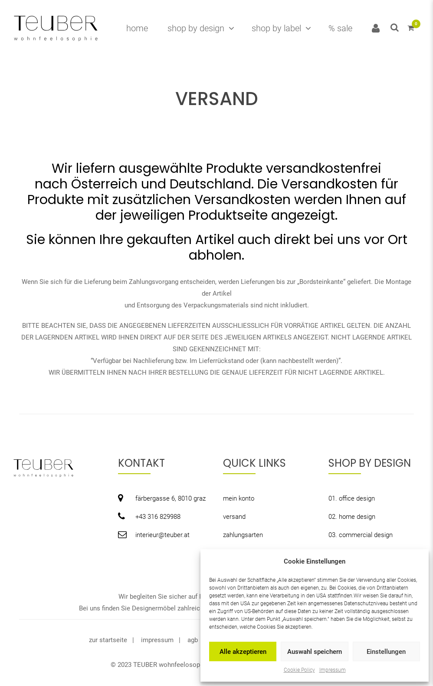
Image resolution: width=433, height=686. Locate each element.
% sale (340, 28)
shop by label (276, 28)
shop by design (195, 28)
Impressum (332, 670)
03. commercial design (360, 535)
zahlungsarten (243, 535)
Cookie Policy (299, 670)
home (137, 28)
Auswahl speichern (314, 652)
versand (234, 517)
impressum (157, 640)
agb (192, 640)
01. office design (351, 498)
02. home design (351, 517)
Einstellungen (386, 652)
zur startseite (108, 640)
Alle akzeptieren (243, 652)
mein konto (238, 498)
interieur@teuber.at (162, 535)
